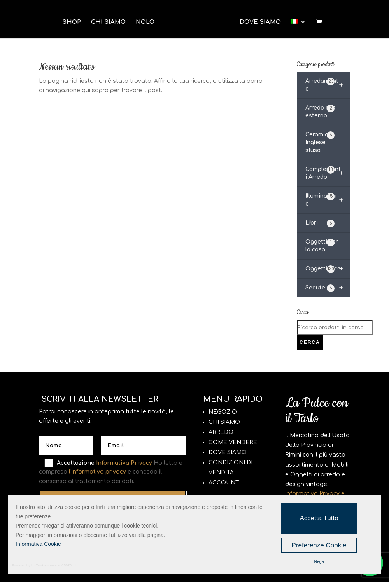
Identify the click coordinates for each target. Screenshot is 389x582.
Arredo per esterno (320, 111)
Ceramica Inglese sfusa (320, 142)
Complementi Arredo (327, 173)
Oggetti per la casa (321, 246)
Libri (320, 223)
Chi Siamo (108, 22)
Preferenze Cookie (319, 545)
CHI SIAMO (224, 422)
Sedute (327, 288)
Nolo (145, 22)
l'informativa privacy (97, 472)
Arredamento (327, 85)
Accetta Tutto (319, 518)
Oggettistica (327, 269)
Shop (71, 22)
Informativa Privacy (124, 463)
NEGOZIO (223, 412)
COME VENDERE (233, 442)
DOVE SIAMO (228, 452)
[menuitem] (298, 25)
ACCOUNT (224, 483)
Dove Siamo (260, 22)
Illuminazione (327, 200)
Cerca (310, 342)
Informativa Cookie (38, 544)
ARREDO (221, 432)
